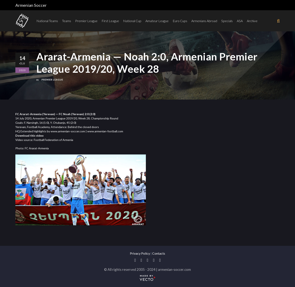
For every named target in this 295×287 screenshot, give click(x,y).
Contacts (158, 253)
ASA (240, 21)
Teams (66, 21)
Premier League (86, 21)
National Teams (47, 21)
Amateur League (157, 21)
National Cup (132, 21)
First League (110, 21)
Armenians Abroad (204, 21)
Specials (227, 21)
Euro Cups (180, 21)
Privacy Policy (140, 253)
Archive (252, 21)
